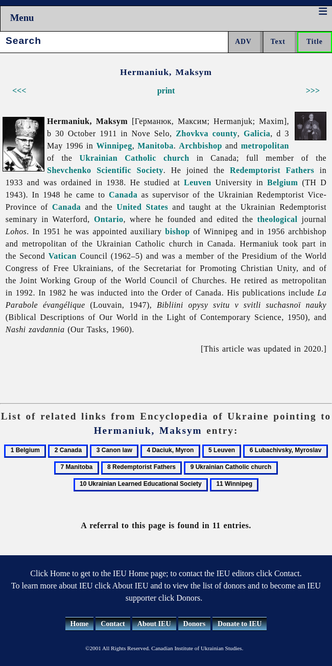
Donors (194, 624)
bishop (177, 231)
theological (277, 219)
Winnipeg (114, 145)
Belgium (282, 182)
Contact (113, 624)
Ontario (109, 219)
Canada (123, 194)
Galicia (257, 133)
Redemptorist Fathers (272, 170)
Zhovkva (192, 133)
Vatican (63, 256)
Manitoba (155, 145)
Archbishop (200, 145)
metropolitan (265, 145)
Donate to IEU (240, 624)
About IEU (154, 624)
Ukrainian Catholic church (134, 158)
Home (79, 624)
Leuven (197, 182)
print (166, 90)
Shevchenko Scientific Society (105, 170)
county (225, 133)
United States (142, 207)
